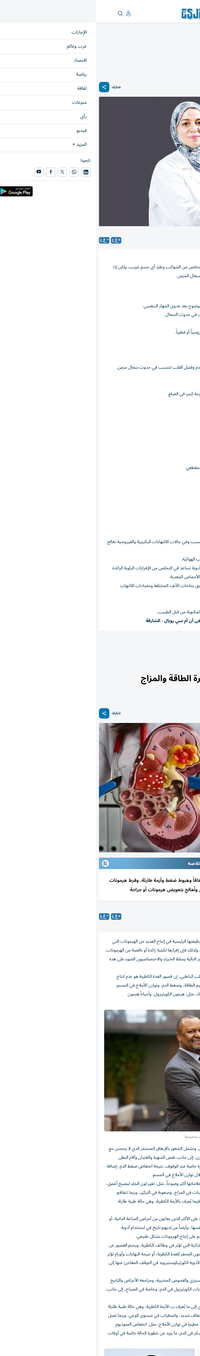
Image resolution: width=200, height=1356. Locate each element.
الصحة (177, 46)
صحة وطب (184, 645)
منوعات (191, 46)
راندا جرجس (160, 916)
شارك (20, 87)
